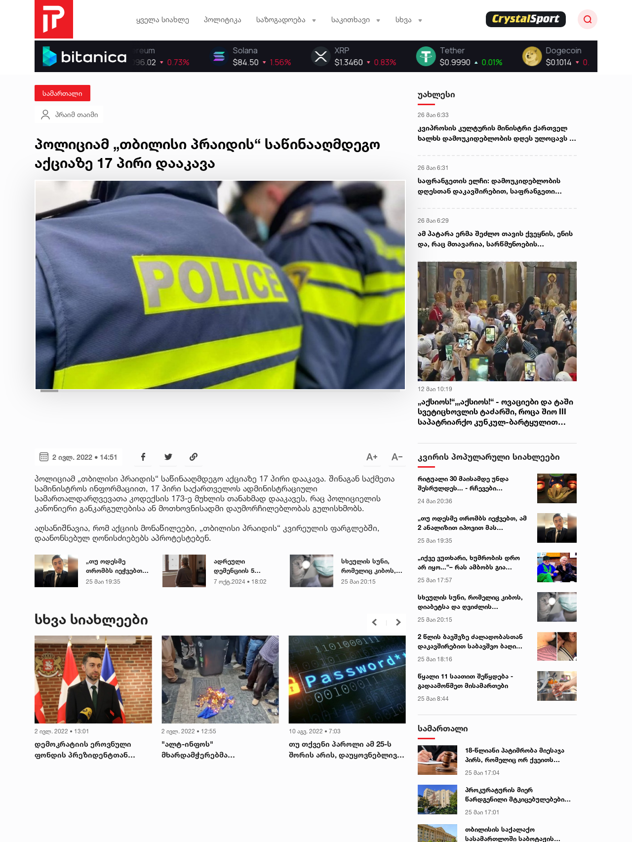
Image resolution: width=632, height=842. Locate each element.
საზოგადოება (286, 19)
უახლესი (436, 94)
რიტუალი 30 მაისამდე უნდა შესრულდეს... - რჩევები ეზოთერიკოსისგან (463, 484)
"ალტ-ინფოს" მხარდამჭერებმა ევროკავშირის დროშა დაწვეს (218, 750)
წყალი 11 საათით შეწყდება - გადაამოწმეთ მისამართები (465, 681)
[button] (374, 622)
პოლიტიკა (222, 19)
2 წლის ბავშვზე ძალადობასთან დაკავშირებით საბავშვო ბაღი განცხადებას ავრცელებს (470, 642)
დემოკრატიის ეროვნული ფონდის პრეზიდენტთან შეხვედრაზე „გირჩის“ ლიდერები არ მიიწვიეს (83, 750)
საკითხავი (356, 19)
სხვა (409, 19)
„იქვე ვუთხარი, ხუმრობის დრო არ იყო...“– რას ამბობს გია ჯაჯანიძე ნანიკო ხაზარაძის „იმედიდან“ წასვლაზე (469, 563)
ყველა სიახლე (162, 19)
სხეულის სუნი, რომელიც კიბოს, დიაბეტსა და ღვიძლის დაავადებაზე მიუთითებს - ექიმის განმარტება (470, 602)
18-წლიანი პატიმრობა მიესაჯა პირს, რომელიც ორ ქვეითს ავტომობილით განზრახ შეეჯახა (517, 755)
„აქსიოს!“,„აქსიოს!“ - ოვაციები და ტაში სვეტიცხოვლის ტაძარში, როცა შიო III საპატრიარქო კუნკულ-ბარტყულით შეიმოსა (495, 412)
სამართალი (62, 93)
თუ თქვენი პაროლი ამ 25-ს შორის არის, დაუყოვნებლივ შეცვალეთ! (343, 750)
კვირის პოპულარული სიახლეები (489, 456)
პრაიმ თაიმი (69, 114)
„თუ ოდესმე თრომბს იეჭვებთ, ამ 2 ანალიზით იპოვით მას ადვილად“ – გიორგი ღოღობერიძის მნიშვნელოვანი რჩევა (472, 523)
